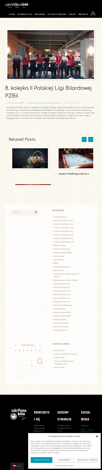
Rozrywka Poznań (61, 323)
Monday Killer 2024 (62, 298)
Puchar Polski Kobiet (62, 316)
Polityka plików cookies (64, 465)
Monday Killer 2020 (62, 284)
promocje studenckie (62, 312)
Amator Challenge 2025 (63, 238)
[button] (97, 436)
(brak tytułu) (59, 350)
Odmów (64, 460)
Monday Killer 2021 (62, 287)
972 (68, 103)
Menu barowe (40, 14)
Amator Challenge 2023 (63, 231)
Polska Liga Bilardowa (53, 103)
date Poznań (59, 260)
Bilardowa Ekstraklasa (63, 252)
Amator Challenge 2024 (64, 235)
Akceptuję (41, 460)
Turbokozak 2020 (61, 330)
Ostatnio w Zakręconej (57, 14)
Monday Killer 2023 (62, 294)
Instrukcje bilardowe (62, 267)
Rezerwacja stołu (25, 14)
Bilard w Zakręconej (36, 103)
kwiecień (27, 345)
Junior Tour (58, 270)
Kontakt (72, 14)
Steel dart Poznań (61, 327)
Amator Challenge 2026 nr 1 (74, 173)
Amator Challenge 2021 (63, 224)
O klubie (12, 14)
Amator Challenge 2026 (64, 242)
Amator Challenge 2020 (64, 220)
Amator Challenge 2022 (64, 228)
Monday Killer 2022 (62, 291)
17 (31, 366)
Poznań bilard (59, 309)
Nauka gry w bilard (62, 302)
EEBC (56, 263)
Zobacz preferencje (88, 460)
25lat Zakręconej (60, 217)
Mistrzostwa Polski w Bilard (65, 280)
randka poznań (60, 319)
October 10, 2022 (18, 103)
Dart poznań (59, 256)
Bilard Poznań (60, 245)
